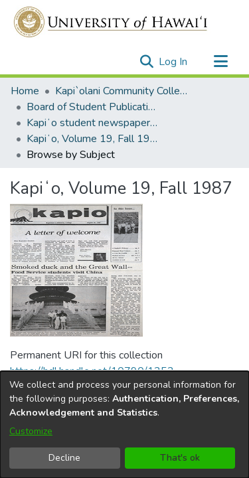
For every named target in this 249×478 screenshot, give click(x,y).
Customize (30, 431)
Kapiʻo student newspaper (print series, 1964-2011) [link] (93, 123)
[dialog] (124, 424)
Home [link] (25, 91)
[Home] (111, 22)
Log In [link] (174, 61)
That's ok (180, 457)
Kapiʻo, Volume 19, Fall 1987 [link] (93, 138)
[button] (146, 62)
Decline (64, 457)
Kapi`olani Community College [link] (121, 91)
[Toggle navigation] (220, 61)
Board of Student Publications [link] (93, 107)
